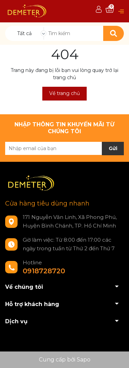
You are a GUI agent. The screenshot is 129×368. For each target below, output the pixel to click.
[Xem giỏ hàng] (109, 9)
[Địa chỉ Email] (64, 148)
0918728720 (44, 271)
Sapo (83, 359)
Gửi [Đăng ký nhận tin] (113, 148)
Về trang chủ (64, 93)
